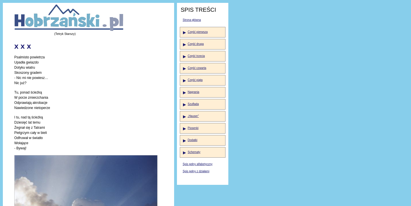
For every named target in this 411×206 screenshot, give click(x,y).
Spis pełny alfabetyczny (198, 164)
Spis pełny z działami (196, 171)
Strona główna (192, 19)
